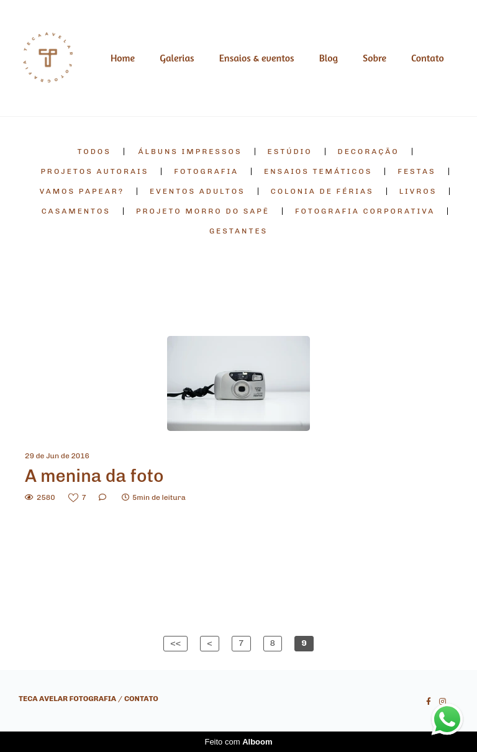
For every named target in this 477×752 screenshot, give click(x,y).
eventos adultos (197, 191)
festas (416, 171)
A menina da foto (94, 476)
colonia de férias (322, 191)
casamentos (76, 211)
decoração (368, 151)
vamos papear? (82, 191)
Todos (94, 151)
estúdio (290, 151)
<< (175, 643)
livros (418, 191)
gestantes (238, 231)
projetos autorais (94, 171)
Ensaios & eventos (256, 58)
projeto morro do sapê (203, 211)
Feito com (238, 741)
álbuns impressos (190, 151)
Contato (427, 58)
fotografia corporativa (365, 211)
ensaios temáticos (318, 171)
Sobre (374, 58)
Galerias (177, 58)
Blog (328, 58)
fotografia (206, 171)
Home (123, 58)
